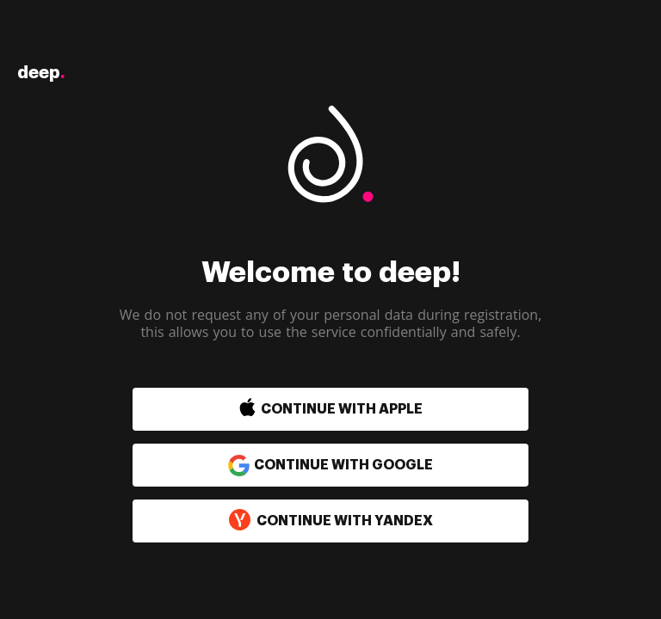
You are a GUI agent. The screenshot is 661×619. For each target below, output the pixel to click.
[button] (294, 409)
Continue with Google (330, 465)
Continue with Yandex (330, 520)
